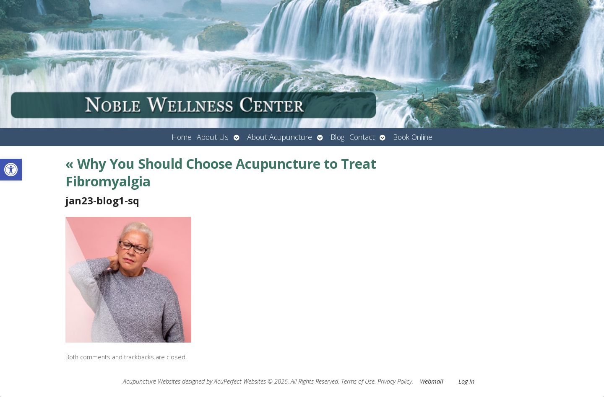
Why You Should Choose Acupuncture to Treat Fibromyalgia (220, 172)
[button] (11, 169)
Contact (362, 137)
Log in (466, 381)
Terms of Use (358, 381)
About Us (213, 137)
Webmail (431, 381)
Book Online (412, 137)
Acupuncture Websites (151, 381)
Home (182, 137)
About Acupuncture (279, 137)
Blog (337, 137)
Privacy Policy (395, 381)
